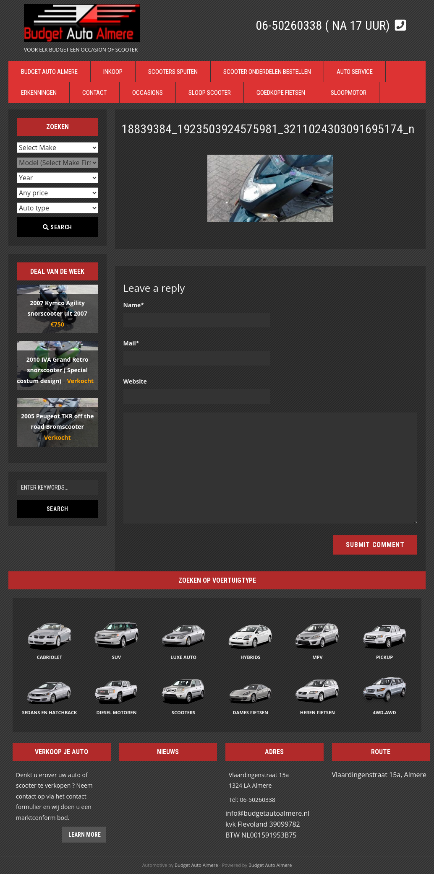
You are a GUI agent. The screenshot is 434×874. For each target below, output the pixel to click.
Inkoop (113, 71)
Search (57, 227)
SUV (116, 657)
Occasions (147, 92)
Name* (133, 305)
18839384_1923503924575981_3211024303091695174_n (268, 129)
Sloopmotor (348, 92)
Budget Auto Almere (49, 71)
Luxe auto (183, 657)
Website (135, 381)
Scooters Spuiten (173, 71)
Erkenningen (39, 92)
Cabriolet (49, 657)
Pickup (384, 657)
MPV (317, 657)
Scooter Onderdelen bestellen (267, 71)
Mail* (131, 343)
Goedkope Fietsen (280, 92)
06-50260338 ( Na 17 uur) (324, 25)
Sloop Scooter (209, 92)
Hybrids (251, 657)
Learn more (84, 834)
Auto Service (355, 71)
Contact (94, 92)
